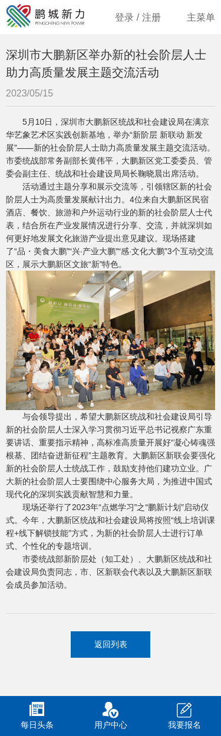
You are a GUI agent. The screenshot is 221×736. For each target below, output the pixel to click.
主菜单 (201, 17)
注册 (151, 17)
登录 (124, 17)
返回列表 (110, 644)
